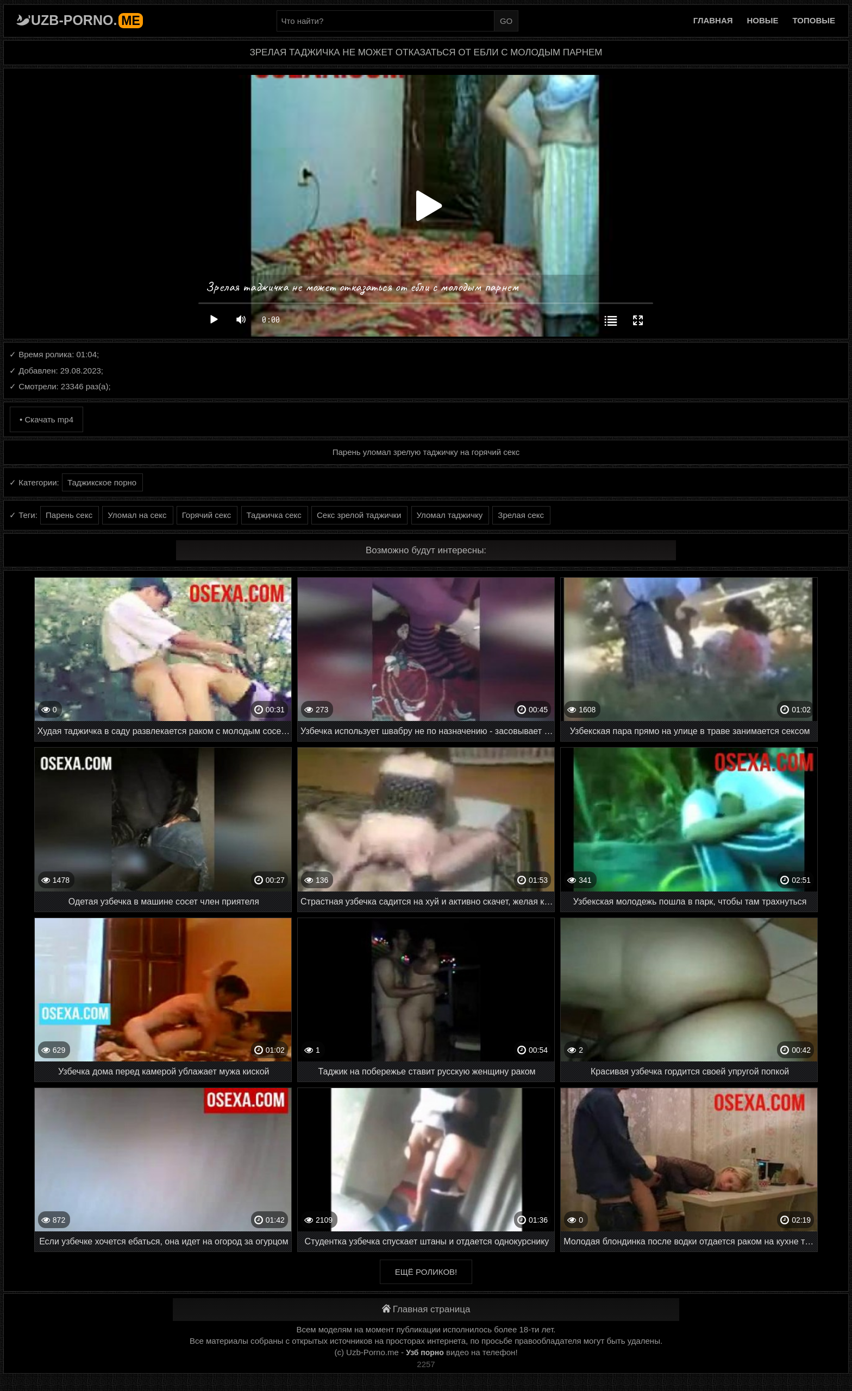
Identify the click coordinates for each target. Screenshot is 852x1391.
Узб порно (425, 1352)
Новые (763, 20)
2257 (426, 1364)
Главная (713, 20)
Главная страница (426, 1309)
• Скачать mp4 (46, 419)
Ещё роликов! (426, 1271)
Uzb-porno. (87, 20)
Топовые (814, 20)
